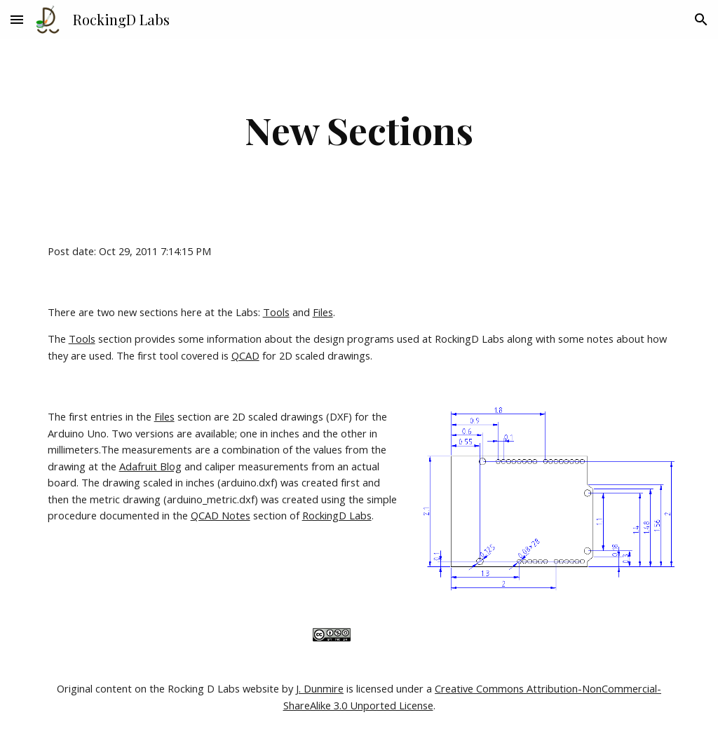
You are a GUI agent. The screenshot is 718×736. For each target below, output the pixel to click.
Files (323, 312)
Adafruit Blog (150, 466)
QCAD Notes (220, 515)
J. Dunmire (320, 688)
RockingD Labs (337, 515)
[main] (359, 130)
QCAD (245, 355)
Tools (276, 312)
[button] (17, 19)
